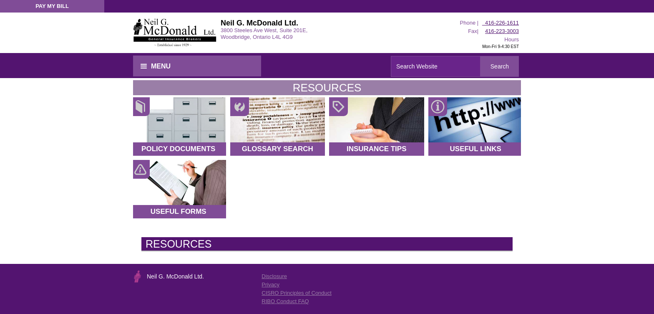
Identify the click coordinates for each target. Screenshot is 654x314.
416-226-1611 (500, 23)
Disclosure (274, 276)
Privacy (270, 284)
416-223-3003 (502, 31)
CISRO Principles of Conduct (297, 293)
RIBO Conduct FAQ (285, 301)
